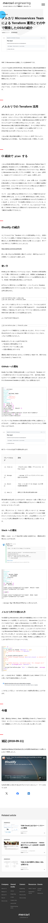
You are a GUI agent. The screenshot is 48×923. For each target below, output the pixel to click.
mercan (12, 891)
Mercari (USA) (23, 894)
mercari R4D (13, 903)
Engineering (22, 888)
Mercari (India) (23, 897)
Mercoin (3, 897)
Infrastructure (6, 30)
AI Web (12, 897)
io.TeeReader (40, 274)
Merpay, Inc (4, 891)
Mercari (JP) (22, 891)
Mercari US (4, 894)
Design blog (13, 894)
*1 (32, 188)
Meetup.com (40, 893)
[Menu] (43, 4)
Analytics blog (14, 900)
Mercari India (4, 900)
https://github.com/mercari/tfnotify (12, 249)
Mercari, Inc (4, 888)
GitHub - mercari (32, 888)
